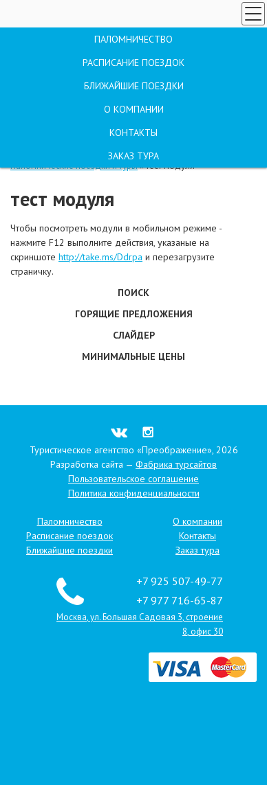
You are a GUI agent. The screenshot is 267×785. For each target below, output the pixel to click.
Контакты (197, 536)
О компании (197, 521)
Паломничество (70, 521)
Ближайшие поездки (69, 550)
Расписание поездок (69, 536)
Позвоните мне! (51, 128)
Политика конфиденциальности (134, 493)
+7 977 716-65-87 (197, 115)
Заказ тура (61, 100)
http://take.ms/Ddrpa (100, 257)
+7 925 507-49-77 (213, 95)
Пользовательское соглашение (133, 479)
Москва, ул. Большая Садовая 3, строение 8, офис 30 (193, 134)
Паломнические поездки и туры (74, 166)
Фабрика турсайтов (176, 464)
